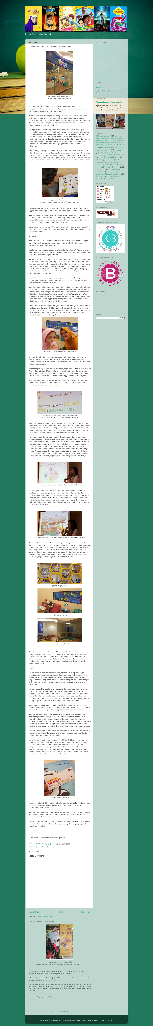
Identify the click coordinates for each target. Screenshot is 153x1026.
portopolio (100, 170)
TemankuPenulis (115, 176)
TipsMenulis (101, 178)
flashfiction (120, 150)
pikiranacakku (108, 167)
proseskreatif (116, 170)
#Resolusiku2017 (100, 144)
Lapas (115, 162)
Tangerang (99, 176)
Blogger (109, 1020)
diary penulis (119, 147)
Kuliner (108, 162)
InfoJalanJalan (120, 155)
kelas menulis (109, 160)
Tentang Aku (100, 87)
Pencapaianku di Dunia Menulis (109, 102)
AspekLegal (111, 144)
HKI (112, 155)
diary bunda (110, 147)
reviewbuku (100, 172)
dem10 (95, 1020)
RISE (45, 301)
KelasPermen (119, 160)
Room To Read (112, 172)
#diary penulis (118, 136)
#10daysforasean (103, 136)
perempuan (111, 164)
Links (67, 1011)
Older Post (86, 912)
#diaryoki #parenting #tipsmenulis (106, 138)
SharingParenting (48, 847)
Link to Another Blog (103, 90)
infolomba (99, 160)
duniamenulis (103, 150)
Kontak (53, 1011)
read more (32, 999)
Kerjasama (37, 847)
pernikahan (121, 164)
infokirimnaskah (108, 157)
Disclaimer (60, 1011)
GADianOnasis (105, 153)
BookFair (121, 144)
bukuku (101, 147)
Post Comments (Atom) (45, 916)
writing (111, 178)
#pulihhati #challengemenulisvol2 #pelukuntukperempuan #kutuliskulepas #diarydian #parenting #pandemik (110, 140)
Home (60, 912)
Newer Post (34, 912)
